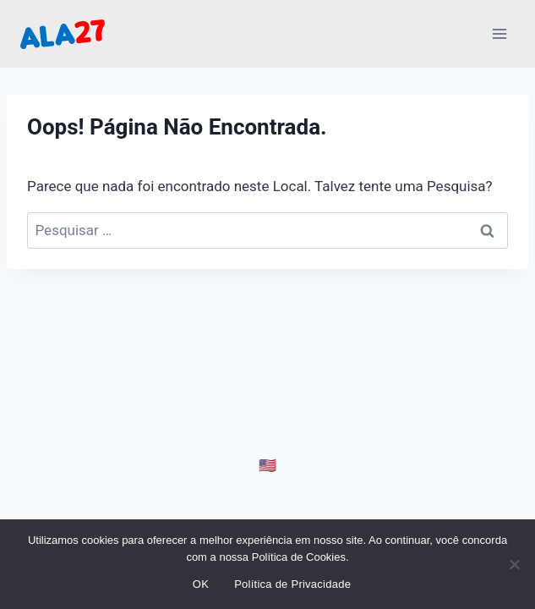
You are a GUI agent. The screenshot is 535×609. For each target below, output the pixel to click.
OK (201, 584)
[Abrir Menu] (499, 33)
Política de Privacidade (292, 584)
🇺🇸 (267, 465)
